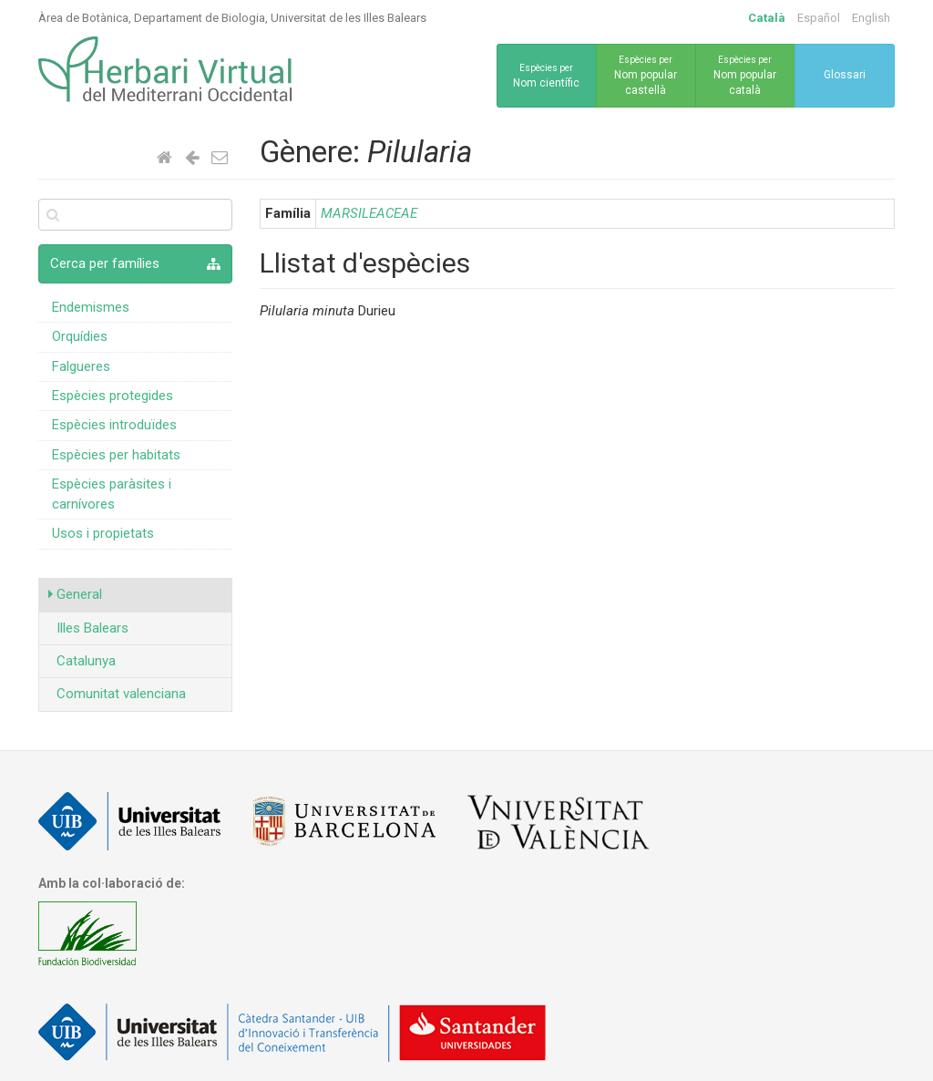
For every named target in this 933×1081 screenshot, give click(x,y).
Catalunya (82, 661)
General (75, 594)
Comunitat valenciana (117, 693)
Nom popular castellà (646, 74)
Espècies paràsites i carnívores (111, 493)
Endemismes (90, 307)
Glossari (845, 74)
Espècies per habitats (116, 455)
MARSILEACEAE (369, 213)
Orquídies (80, 336)
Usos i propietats (103, 533)
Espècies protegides (112, 395)
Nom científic (547, 74)
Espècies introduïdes (114, 425)
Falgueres (81, 366)
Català (766, 18)
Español (818, 18)
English (871, 18)
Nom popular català (745, 74)
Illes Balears (88, 628)
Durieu (327, 311)
